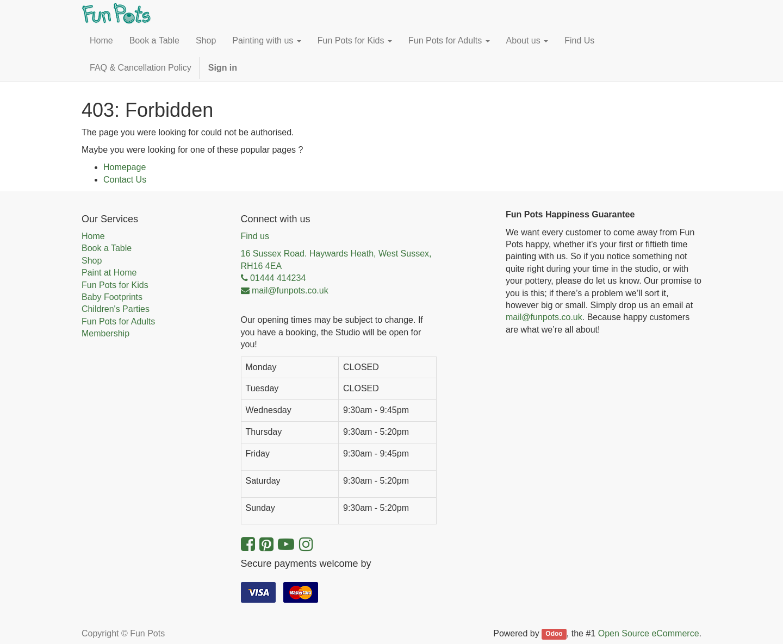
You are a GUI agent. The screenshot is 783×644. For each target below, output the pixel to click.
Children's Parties (116, 309)
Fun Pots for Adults (118, 321)
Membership (105, 333)
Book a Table (107, 248)
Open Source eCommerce (648, 633)
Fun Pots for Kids (115, 285)
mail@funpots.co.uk (544, 317)
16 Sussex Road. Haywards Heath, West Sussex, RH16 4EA (336, 259)
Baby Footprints (112, 297)
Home (93, 236)
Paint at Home (109, 272)
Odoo (553, 634)
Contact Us (124, 179)
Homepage (124, 167)
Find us (255, 236)
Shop (92, 260)
